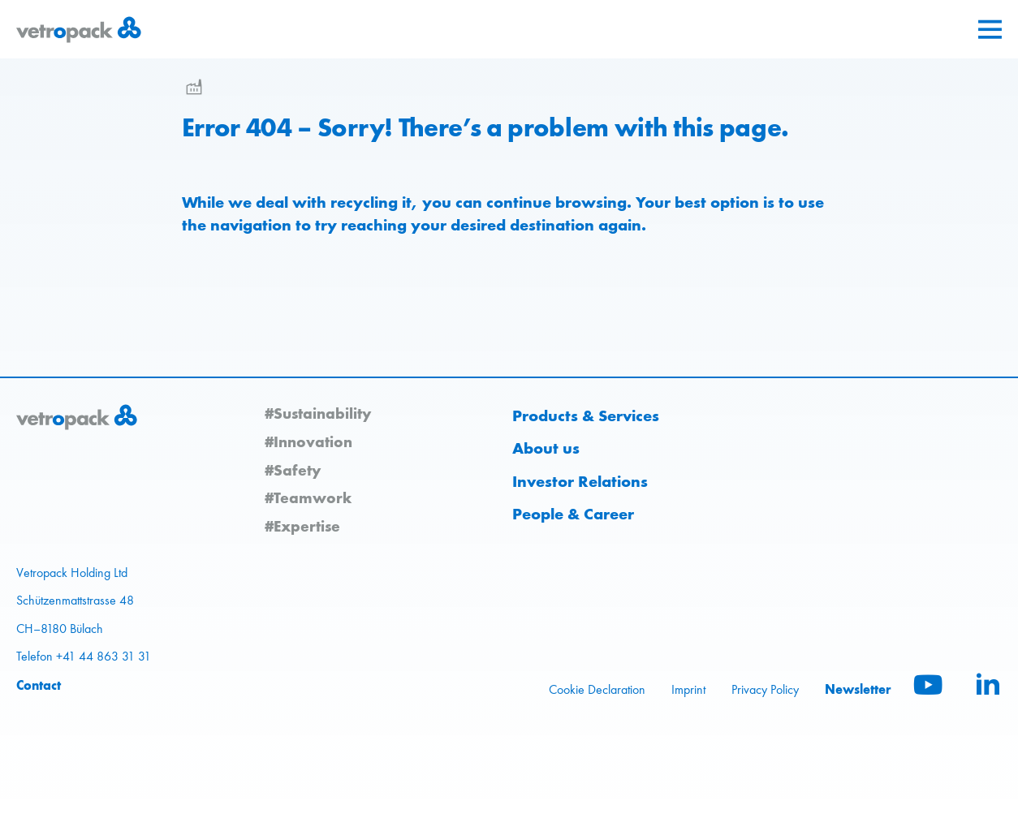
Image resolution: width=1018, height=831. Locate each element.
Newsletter (858, 689)
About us (546, 448)
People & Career (573, 513)
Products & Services (585, 415)
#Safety (293, 470)
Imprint (688, 689)
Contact (38, 685)
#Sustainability (318, 413)
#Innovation (308, 441)
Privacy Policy (765, 689)
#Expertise (302, 526)
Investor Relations (580, 481)
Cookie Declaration (597, 689)
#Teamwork (308, 497)
